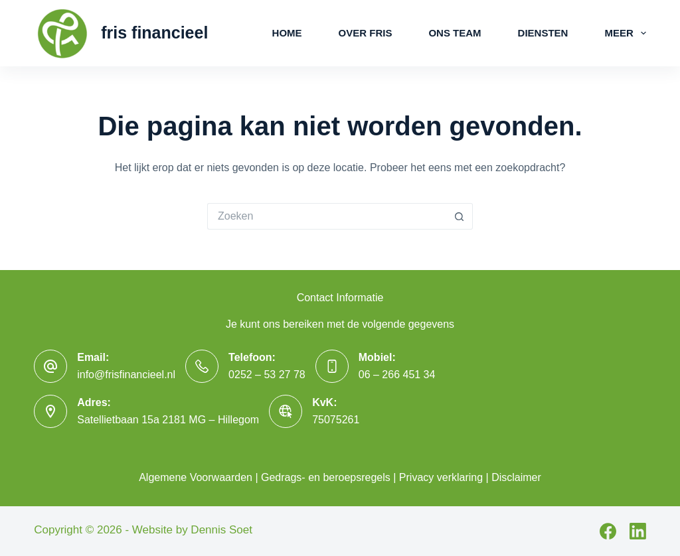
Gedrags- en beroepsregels (325, 477)
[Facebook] (608, 531)
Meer (624, 33)
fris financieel (154, 32)
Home (287, 32)
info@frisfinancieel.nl (126, 374)
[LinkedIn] (638, 531)
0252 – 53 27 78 (266, 374)
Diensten (543, 32)
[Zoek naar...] (326, 216)
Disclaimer (516, 477)
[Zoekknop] (459, 216)
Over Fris (365, 32)
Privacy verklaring (441, 477)
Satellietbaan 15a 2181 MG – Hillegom (168, 419)
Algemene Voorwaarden (195, 477)
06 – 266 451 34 (397, 374)
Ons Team (454, 32)
